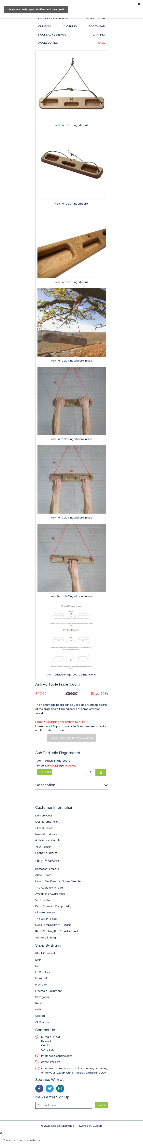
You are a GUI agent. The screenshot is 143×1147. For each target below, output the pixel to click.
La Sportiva (42, 972)
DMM (38, 959)
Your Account (43, 846)
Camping (99, 34)
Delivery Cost (43, 815)
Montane (41, 984)
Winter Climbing (45, 937)
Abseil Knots (43, 875)
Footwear (97, 26)
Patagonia (42, 997)
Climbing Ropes (45, 912)
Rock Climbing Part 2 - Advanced (56, 931)
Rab (38, 1009)
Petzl (38, 1003)
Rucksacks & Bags (52, 34)
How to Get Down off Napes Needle (58, 881)
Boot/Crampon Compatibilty (53, 906)
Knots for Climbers (47, 868)
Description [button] (45, 785)
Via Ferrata (42, 900)
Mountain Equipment (48, 990)
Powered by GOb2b (89, 1125)
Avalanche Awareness (50, 893)
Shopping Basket (46, 852)
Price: (40, 765)
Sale (101, 42)
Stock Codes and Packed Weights (71, 737)
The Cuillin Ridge (46, 918)
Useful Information (53, 18)
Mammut (41, 978)
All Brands (42, 1022)
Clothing (70, 26)
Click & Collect (44, 828)
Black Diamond (45, 953)
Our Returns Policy (47, 821)
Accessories (48, 42)
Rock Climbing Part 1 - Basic (53, 924)
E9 (36, 965)
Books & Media (94, 18)
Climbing (44, 26)
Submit (101, 1105)
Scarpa (40, 1015)
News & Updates (46, 834)
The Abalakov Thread (49, 887)
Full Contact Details (47, 840)
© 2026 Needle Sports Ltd (57, 1125)
